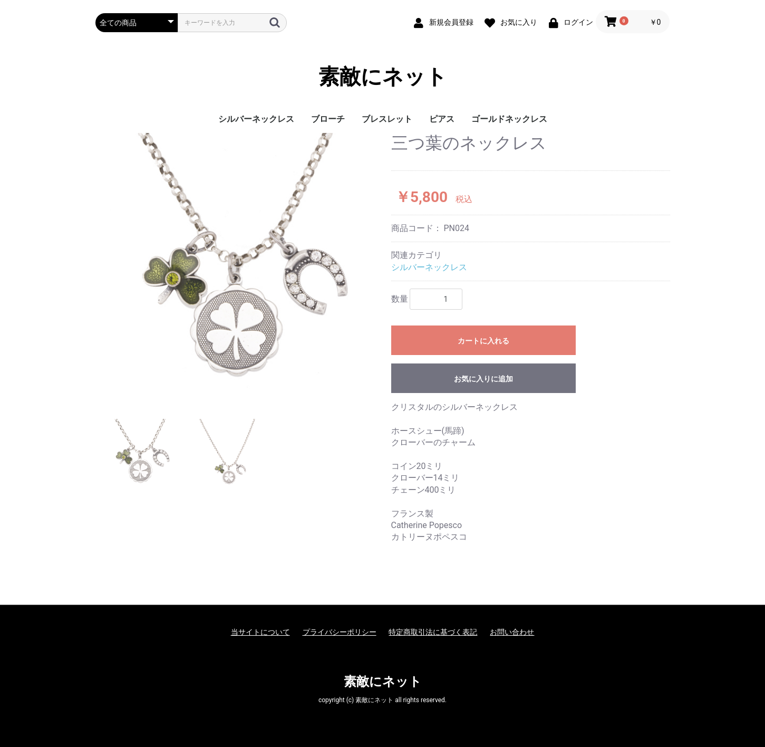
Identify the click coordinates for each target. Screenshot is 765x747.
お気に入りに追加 (483, 379)
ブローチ (328, 119)
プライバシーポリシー (339, 632)
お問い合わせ (512, 632)
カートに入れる (483, 341)
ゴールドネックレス (509, 119)
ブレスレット (387, 119)
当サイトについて (260, 632)
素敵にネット (382, 76)
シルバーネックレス (256, 119)
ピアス (441, 119)
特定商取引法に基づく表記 (433, 632)
